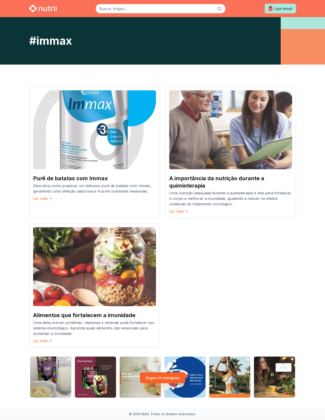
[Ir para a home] (43, 8)
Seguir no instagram (162, 378)
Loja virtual (280, 8)
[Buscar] (219, 8)
